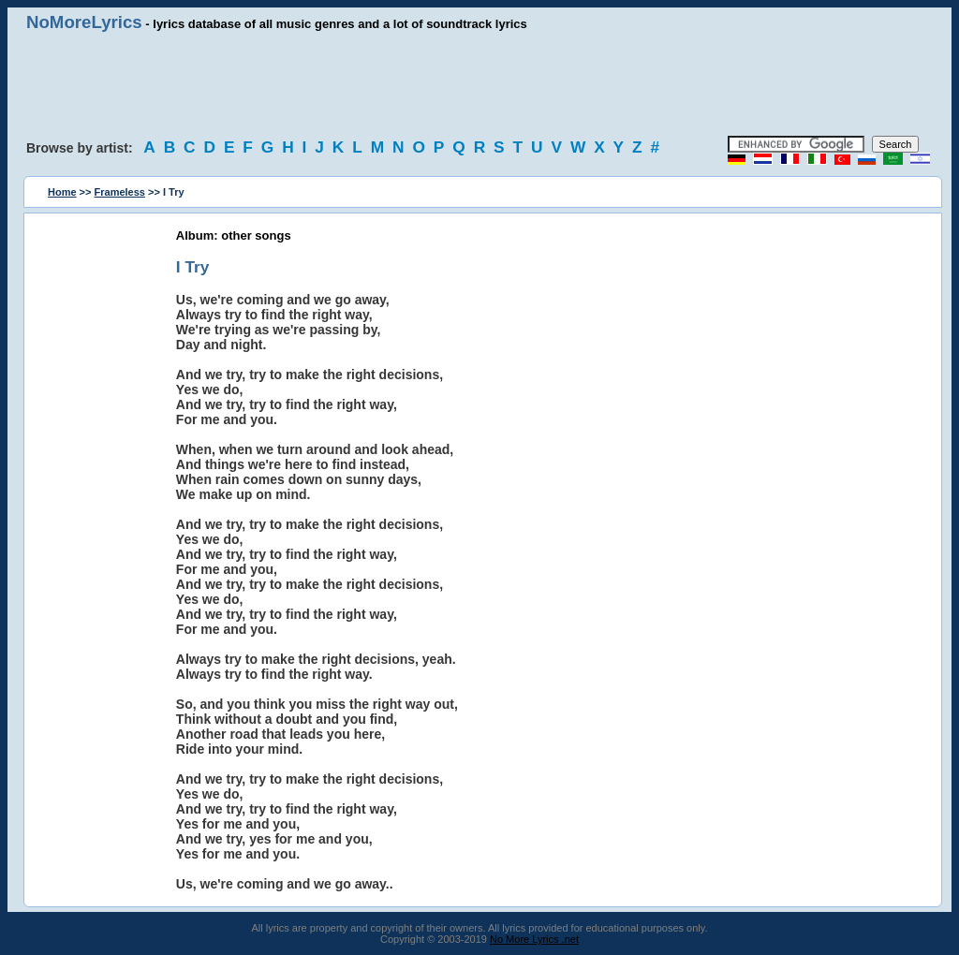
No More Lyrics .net (534, 939)
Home (62, 192)
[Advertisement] (479, 84)
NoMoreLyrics (84, 22)
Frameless (120, 192)
